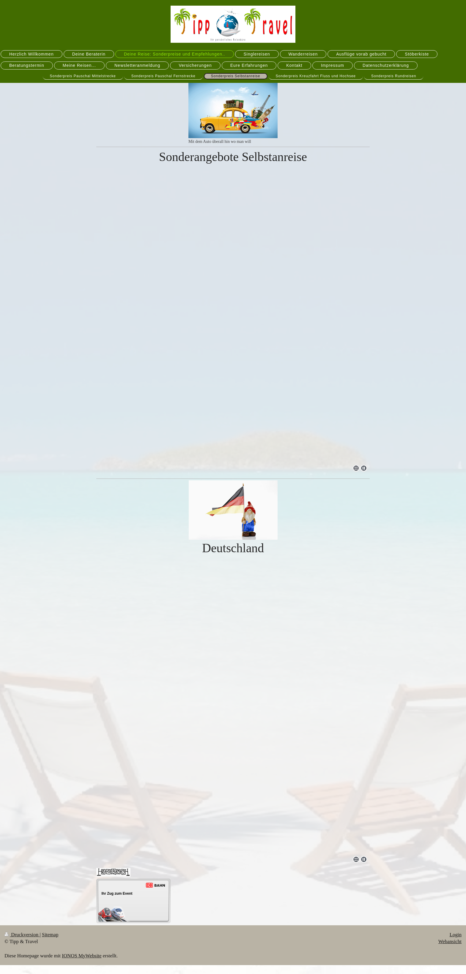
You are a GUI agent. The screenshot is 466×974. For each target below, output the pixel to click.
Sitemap (50, 934)
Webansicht (450, 941)
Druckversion (22, 934)
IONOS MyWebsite (81, 956)
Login (456, 934)
